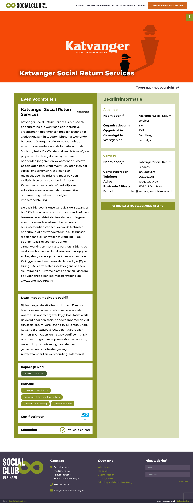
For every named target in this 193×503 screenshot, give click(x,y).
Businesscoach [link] (106, 474)
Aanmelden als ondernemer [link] (167, 6)
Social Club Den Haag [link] (17, 501)
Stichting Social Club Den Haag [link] (115, 482)
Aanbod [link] (80, 6)
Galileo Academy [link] (183, 501)
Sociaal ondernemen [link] (98, 6)
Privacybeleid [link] (105, 478)
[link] (189, 17)
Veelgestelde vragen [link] (123, 6)
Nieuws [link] (142, 6)
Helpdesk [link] (103, 471)
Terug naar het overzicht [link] (155, 87)
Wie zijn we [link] (104, 467)
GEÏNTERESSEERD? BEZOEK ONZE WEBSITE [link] (137, 206)
